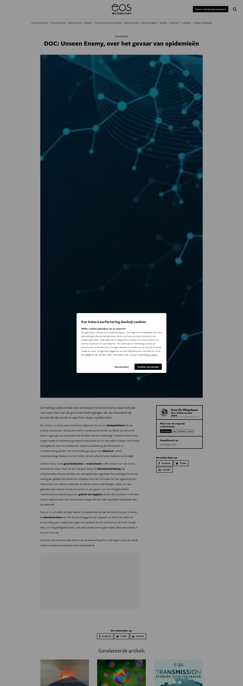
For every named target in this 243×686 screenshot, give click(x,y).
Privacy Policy (150, 354)
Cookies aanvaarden (148, 366)
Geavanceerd (122, 366)
